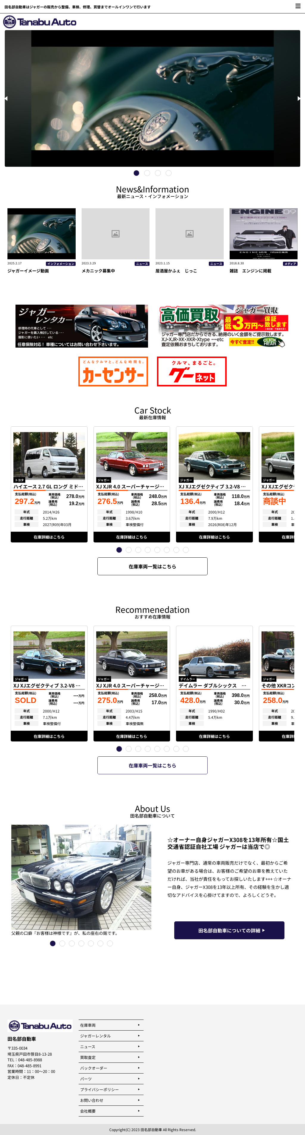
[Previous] (6, 98)
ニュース (142, 264)
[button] (119, 550)
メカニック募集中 (98, 271)
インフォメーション (60, 264)
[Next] (298, 98)
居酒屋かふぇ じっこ (176, 271)
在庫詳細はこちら (49, 537)
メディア (290, 264)
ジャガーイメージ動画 (30, 271)
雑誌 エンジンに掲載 (250, 271)
